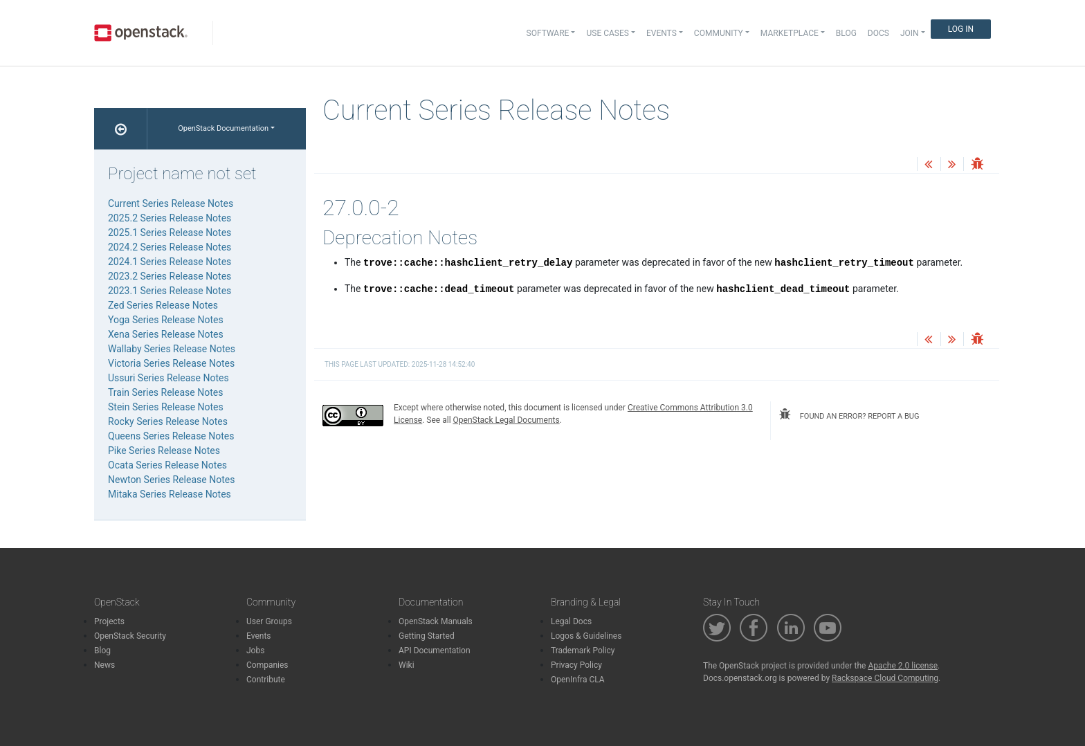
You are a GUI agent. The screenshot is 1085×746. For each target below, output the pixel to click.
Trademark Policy (583, 650)
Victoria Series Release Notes (171, 363)
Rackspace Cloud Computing (885, 678)
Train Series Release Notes (165, 392)
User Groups (269, 621)
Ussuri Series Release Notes (168, 377)
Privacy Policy (576, 665)
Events (258, 636)
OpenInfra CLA (578, 679)
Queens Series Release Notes (171, 436)
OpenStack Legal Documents (506, 420)
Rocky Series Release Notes (168, 421)
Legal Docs (571, 621)
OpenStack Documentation (223, 128)
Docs (878, 33)
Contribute (265, 679)
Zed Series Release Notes (163, 305)
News (104, 665)
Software (548, 33)
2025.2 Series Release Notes (169, 218)
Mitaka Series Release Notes (169, 494)
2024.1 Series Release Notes (169, 261)
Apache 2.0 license (903, 666)
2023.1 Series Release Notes (169, 290)
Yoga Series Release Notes (166, 319)
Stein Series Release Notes (166, 406)
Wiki (406, 665)
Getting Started (427, 636)
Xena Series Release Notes (166, 334)
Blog (846, 33)
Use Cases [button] (607, 33)
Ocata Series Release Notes (167, 465)
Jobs (255, 650)
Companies (267, 665)
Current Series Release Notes (170, 203)
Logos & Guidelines (586, 636)
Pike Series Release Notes (164, 450)
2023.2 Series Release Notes (169, 276)
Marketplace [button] (789, 33)
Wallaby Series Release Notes (171, 348)
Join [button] (909, 33)
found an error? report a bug (849, 414)
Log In (961, 29)
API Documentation (435, 650)
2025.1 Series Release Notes (169, 232)
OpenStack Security (130, 636)
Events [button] (661, 33)
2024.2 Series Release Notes (169, 247)
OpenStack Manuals (436, 621)
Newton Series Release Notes (171, 479)
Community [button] (718, 33)
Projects (109, 621)
